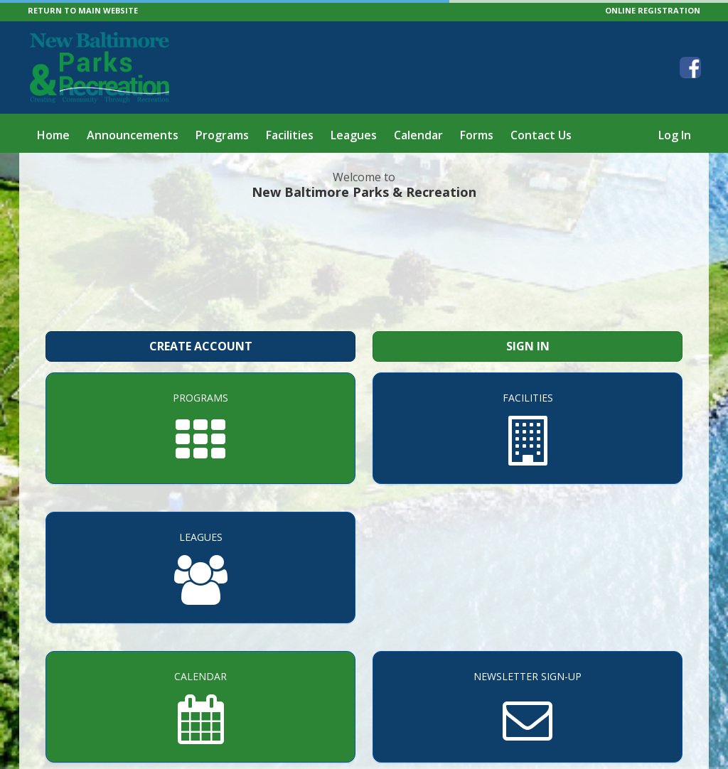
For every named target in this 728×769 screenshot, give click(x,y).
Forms (476, 135)
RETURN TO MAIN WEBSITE (83, 10)
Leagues (354, 135)
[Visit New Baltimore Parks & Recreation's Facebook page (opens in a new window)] (690, 67)
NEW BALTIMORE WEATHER (364, 263)
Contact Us (541, 135)
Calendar (418, 135)
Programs (222, 135)
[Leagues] (200, 567)
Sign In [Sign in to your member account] (528, 346)
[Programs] (200, 428)
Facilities (290, 135)
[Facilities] (527, 428)
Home (53, 135)
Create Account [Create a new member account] (200, 346)
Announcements (132, 135)
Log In (674, 135)
